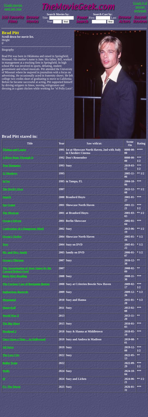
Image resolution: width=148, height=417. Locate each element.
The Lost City (11, 355)
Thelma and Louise (14, 149)
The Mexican (10, 212)
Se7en (6, 181)
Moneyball (9, 307)
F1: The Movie (11, 386)
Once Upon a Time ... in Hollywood (24, 339)
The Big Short (11, 323)
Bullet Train (10, 363)
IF (4, 378)
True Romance (12, 165)
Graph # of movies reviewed (140, 7)
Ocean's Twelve (12, 236)
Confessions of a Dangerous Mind (23, 228)
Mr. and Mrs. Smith (15, 252)
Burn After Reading (15, 276)
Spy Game (9, 205)
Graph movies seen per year (13, 7)
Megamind (9, 299)
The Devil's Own (13, 189)
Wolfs (6, 370)
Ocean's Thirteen (13, 260)
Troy (5, 244)
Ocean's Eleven (12, 220)
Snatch (7, 197)
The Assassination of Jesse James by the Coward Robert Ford (27, 270)
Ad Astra (8, 347)
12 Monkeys (10, 173)
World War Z (11, 315)
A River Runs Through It (18, 157)
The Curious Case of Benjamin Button (26, 284)
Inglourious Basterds (15, 291)
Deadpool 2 (9, 331)
